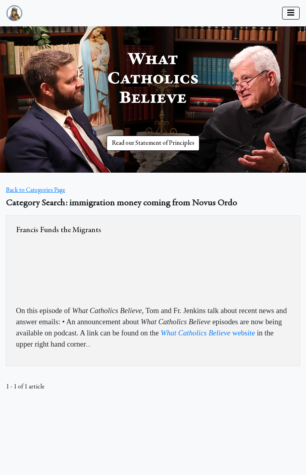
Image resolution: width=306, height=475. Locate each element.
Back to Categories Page (35, 190)
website (208, 333)
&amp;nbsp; (75, 268)
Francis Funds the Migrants (58, 230)
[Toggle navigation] (291, 13)
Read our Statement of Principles (153, 143)
